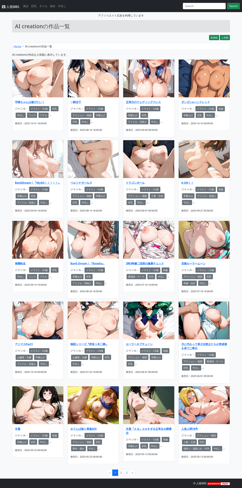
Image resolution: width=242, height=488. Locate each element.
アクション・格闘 (82, 115)
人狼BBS (10, 6)
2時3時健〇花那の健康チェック (145, 263)
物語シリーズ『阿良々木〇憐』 (89, 344)
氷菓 (17, 429)
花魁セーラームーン (193, 263)
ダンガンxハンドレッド (195, 102)
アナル (43, 115)
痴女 (52, 6)
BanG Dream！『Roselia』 (87, 263)
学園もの (100, 115)
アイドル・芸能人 (137, 121)
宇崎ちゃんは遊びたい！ (30, 102)
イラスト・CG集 (39, 108)
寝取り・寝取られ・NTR (196, 448)
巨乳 (34, 6)
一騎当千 (75, 102)
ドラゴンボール (135, 183)
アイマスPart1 (24, 344)
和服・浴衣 (189, 283)
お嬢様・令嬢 (24, 357)
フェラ (32, 115)
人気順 (224, 37)
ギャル (43, 6)
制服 (221, 108)
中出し (62, 6)
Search (233, 6)
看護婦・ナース (136, 276)
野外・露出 (78, 448)
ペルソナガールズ (81, 183)
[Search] (204, 6)
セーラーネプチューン (139, 344)
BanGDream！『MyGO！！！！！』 (38, 183)
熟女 (26, 6)
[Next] (132, 473)
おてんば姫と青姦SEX (83, 429)
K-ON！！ (187, 183)
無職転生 (20, 263)
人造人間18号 (189, 429)
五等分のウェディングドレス (143, 102)
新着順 (214, 37)
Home (17, 46)
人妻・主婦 (157, 196)
